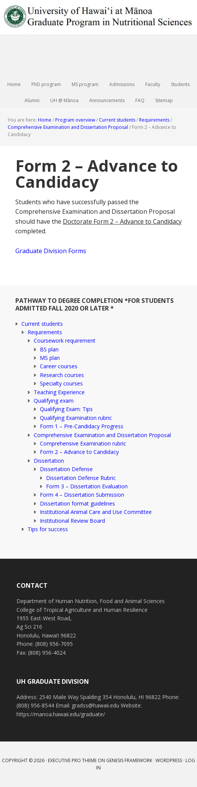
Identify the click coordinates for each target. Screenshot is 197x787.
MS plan (50, 357)
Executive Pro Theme (72, 760)
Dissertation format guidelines (77, 503)
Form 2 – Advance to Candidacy (79, 451)
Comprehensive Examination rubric (83, 443)
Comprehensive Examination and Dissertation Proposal (102, 435)
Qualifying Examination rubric (76, 417)
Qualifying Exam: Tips (66, 409)
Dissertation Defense (66, 469)
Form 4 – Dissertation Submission (82, 494)
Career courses (58, 366)
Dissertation (49, 460)
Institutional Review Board (72, 520)
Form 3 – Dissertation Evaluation (87, 486)
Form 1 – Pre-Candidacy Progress (81, 426)
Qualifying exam (54, 400)
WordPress (169, 760)
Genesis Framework (129, 760)
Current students (42, 323)
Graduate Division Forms (50, 251)
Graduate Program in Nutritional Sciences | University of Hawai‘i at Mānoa (98, 38)
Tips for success (48, 529)
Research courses (62, 375)
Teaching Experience (59, 392)
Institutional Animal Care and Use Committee (96, 511)
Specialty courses (61, 383)
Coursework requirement (64, 340)
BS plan (49, 349)
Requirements (45, 332)
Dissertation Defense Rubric (81, 477)
